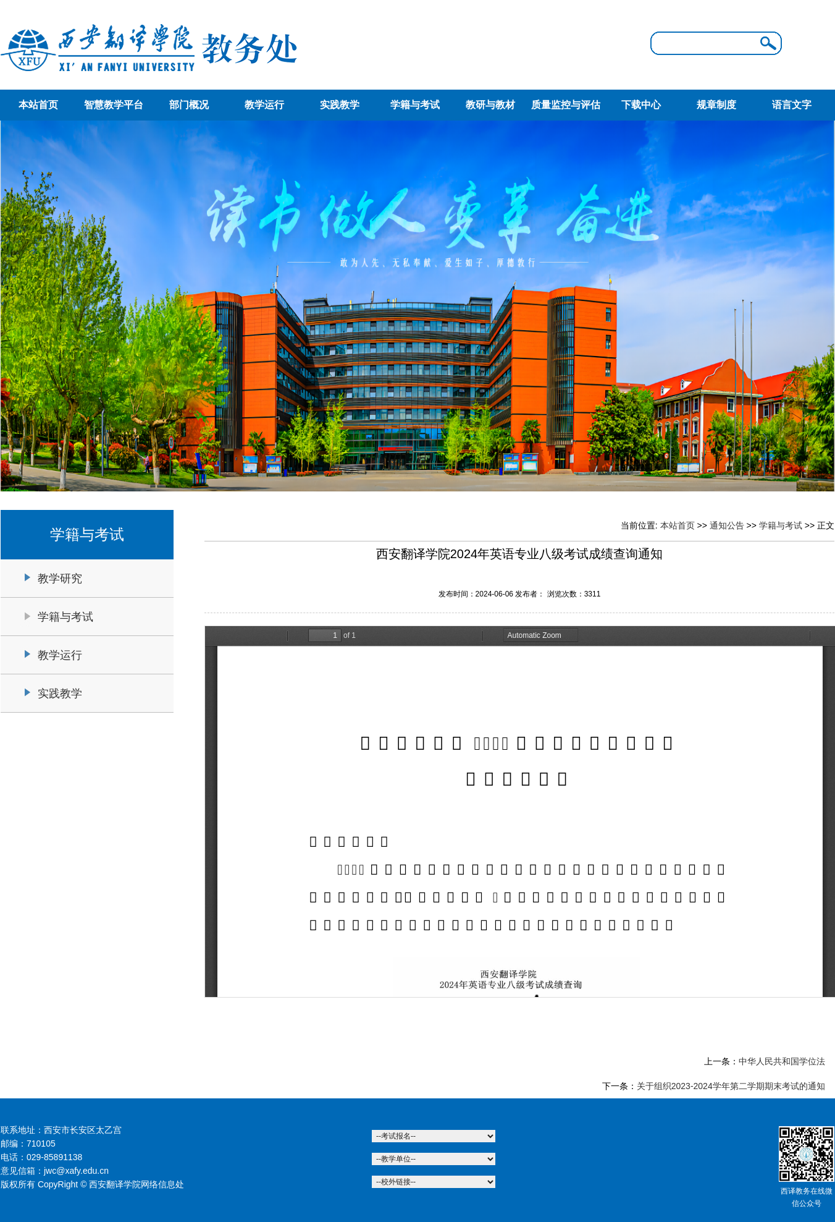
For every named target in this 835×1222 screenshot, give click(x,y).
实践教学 (339, 105)
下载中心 (641, 105)
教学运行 (264, 105)
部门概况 (189, 105)
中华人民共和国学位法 (782, 1061)
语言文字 (792, 105)
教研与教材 (490, 105)
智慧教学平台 (113, 105)
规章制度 (716, 105)
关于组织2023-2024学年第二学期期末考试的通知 (731, 1086)
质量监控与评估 (565, 105)
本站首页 (38, 105)
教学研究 (60, 578)
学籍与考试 (415, 105)
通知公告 (727, 525)
